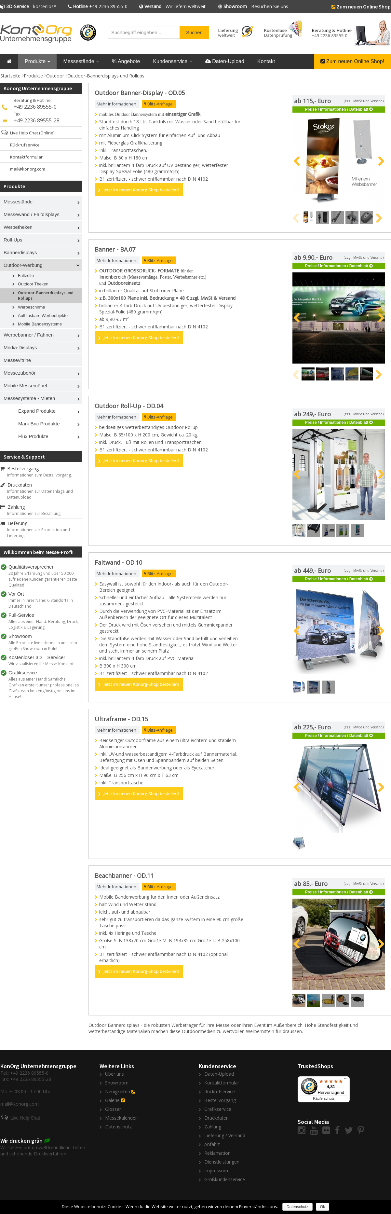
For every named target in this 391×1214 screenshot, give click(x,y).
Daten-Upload (224, 61)
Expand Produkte (37, 411)
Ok (322, 1207)
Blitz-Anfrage (158, 104)
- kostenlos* (31, 6)
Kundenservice (172, 61)
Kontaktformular (26, 157)
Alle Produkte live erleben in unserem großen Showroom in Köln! (42, 645)
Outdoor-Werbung (23, 265)
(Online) (46, 133)
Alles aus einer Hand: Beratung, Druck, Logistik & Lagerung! (43, 624)
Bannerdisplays (20, 252)
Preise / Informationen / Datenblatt (337, 109)
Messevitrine (17, 360)
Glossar (113, 1109)
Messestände (81, 61)
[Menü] (346, 1080)
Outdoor (55, 76)
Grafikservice (217, 1109)
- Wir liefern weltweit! (175, 6)
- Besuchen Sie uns (255, 6)
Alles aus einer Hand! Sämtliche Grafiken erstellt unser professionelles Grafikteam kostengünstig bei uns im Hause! (43, 687)
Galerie (112, 1100)
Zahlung (12, 507)
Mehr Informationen (116, 104)
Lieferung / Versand (224, 1135)
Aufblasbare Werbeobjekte (43, 315)
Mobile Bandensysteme (40, 324)
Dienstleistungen (221, 1162)
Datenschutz (118, 1127)
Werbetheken (18, 227)
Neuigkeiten (117, 1091)
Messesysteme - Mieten (29, 398)
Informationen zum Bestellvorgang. (39, 475)
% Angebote (126, 61)
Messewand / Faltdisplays (32, 214)
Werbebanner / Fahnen (29, 335)
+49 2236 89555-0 (100, 6)
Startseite (10, 76)
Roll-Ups (13, 239)
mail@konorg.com (27, 169)
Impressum (216, 1170)
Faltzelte (26, 275)
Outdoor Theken (33, 284)
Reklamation (217, 1153)
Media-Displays (20, 347)
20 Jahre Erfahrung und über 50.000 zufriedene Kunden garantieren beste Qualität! (42, 579)
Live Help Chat (24, 133)
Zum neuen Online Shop (364, 6)
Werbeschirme (31, 307)
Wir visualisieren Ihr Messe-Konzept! (41, 664)
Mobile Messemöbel (25, 385)
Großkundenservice (224, 1179)
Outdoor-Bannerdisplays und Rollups (105, 76)
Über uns (114, 1074)
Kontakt (266, 61)
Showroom (116, 1083)
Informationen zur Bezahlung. (34, 513)
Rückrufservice (25, 145)
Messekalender (121, 1118)
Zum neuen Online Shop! (352, 61)
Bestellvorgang (19, 468)
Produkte (37, 61)
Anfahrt (212, 1144)
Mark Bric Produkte (39, 423)
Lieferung (13, 523)
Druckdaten (16, 485)
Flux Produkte (33, 436)
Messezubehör (19, 373)
